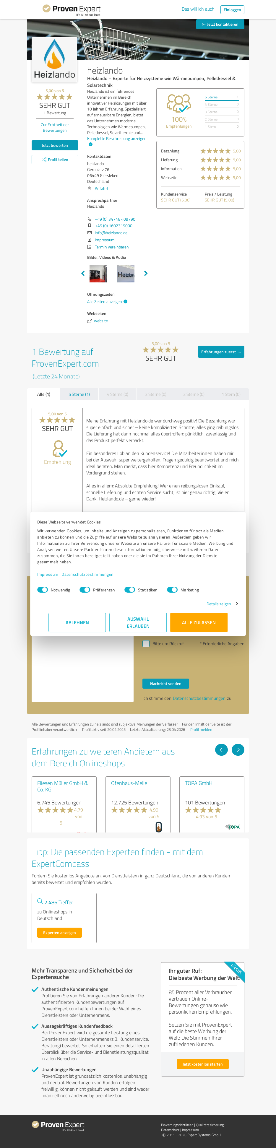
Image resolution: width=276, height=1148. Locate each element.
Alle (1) (43, 394)
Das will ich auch (198, 9)
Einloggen (232, 9)
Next (146, 274)
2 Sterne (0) (193, 394)
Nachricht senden (165, 683)
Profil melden (201, 729)
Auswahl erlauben (138, 622)
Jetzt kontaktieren (220, 24)
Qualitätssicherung (210, 1124)
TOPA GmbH (198, 782)
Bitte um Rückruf (168, 643)
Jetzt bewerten (55, 145)
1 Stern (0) (231, 394)
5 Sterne (211, 97)
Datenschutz (170, 1129)
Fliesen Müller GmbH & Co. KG (62, 786)
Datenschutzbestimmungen (99, 574)
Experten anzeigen (59, 932)
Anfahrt (101, 188)
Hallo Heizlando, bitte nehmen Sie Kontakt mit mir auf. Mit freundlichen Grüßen (83, 652)
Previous (83, 274)
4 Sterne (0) (117, 394)
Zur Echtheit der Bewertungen (55, 127)
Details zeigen (207, 603)
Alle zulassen (199, 622)
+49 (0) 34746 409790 (115, 219)
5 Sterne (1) (79, 394)
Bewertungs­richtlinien (177, 1124)
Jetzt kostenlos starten (203, 1064)
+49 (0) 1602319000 (113, 225)
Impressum (59, 574)
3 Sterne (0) (155, 394)
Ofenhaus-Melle (129, 782)
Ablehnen (77, 622)
